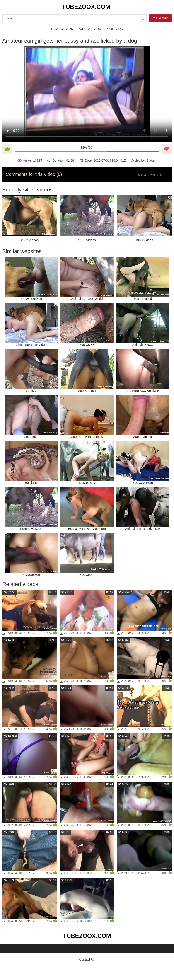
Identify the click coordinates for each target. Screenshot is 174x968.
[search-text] (74, 18)
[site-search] (142, 18)
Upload (160, 18)
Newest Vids (62, 29)
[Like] (7, 149)
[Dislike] (167, 149)
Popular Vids (89, 29)
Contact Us (87, 959)
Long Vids (114, 29)
